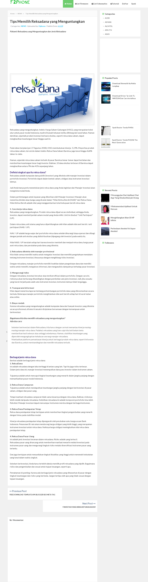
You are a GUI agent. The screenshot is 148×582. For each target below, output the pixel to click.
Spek (133, 4)
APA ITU (108, 30)
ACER (107, 18)
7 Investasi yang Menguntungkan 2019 (77, 498)
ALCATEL (108, 26)
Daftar (125, 4)
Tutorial (114, 4)
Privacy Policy (142, 578)
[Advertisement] (52, 53)
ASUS (107, 34)
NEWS (24, 26)
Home (68, 4)
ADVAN (108, 22)
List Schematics (99, 4)
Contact (125, 578)
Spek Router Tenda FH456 (122, 128)
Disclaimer (132, 578)
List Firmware (81, 4)
